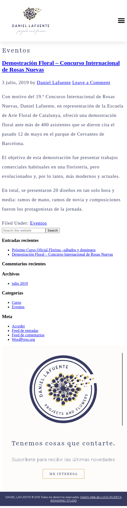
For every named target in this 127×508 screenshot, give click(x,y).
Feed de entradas (25, 330)
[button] (121, 20)
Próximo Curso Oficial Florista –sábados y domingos (53, 250)
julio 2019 (20, 283)
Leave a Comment (91, 82)
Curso (16, 302)
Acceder (18, 326)
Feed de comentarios (28, 335)
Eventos (38, 223)
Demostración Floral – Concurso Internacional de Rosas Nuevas (62, 254)
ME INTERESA (63, 474)
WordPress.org (23, 339)
